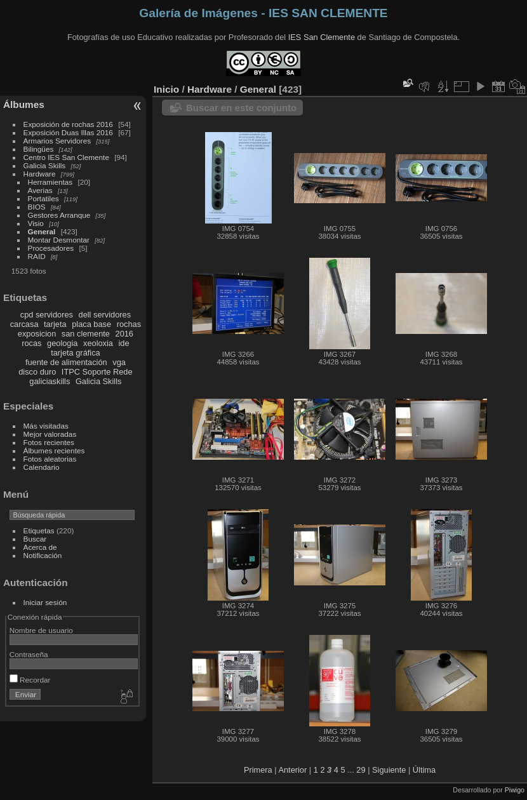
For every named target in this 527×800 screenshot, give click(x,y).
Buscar (35, 539)
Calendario (41, 467)
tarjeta (55, 324)
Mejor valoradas (50, 434)
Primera (258, 770)
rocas (31, 343)
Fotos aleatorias (50, 459)
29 (360, 770)
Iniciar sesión (45, 602)
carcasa (24, 324)
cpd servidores (46, 314)
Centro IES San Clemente (66, 157)
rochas (129, 324)
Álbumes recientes (54, 450)
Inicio (166, 89)
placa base (91, 324)
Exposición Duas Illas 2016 (68, 132)
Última (424, 770)
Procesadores (51, 248)
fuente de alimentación (66, 362)
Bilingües (38, 149)
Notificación (42, 555)
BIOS (37, 207)
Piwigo (514, 790)
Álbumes (23, 104)
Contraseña (29, 654)
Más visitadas (46, 426)
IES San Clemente (321, 37)
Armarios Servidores (57, 141)
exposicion (37, 333)
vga (119, 362)
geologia (62, 343)
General (42, 231)
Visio (36, 223)
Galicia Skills (44, 165)
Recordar (30, 680)
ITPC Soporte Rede (97, 372)
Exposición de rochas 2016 (68, 124)
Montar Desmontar (59, 240)
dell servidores (105, 314)
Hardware (39, 174)
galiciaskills (49, 381)
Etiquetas (39, 530)
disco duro (37, 372)
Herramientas (50, 182)
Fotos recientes (48, 442)
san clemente (86, 333)
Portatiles (43, 198)
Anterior (292, 770)
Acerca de (40, 547)
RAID (37, 256)
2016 (124, 333)
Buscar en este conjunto (241, 107)
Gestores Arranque (59, 215)
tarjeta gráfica (75, 352)
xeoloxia (98, 343)
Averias (40, 190)
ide (124, 343)
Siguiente (389, 770)
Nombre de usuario (41, 630)
